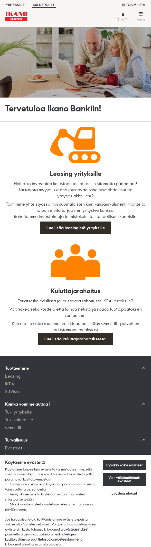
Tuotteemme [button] (17, 368)
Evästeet (13, 447)
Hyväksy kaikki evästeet (124, 465)
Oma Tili (123, 19)
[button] (141, 17)
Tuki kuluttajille (19, 419)
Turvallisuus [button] (16, 440)
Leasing (13, 376)
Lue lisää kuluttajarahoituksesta (75, 338)
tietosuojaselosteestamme (58, 539)
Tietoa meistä (133, 5)
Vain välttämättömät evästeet (124, 479)
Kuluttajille (44, 5)
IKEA (9, 383)
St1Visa (12, 391)
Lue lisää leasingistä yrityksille (75, 227)
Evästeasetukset (75, 529)
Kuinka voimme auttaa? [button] (28, 404)
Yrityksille (15, 5)
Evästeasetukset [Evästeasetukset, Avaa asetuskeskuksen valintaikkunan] (124, 493)
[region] (75, 501)
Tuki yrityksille (18, 412)
